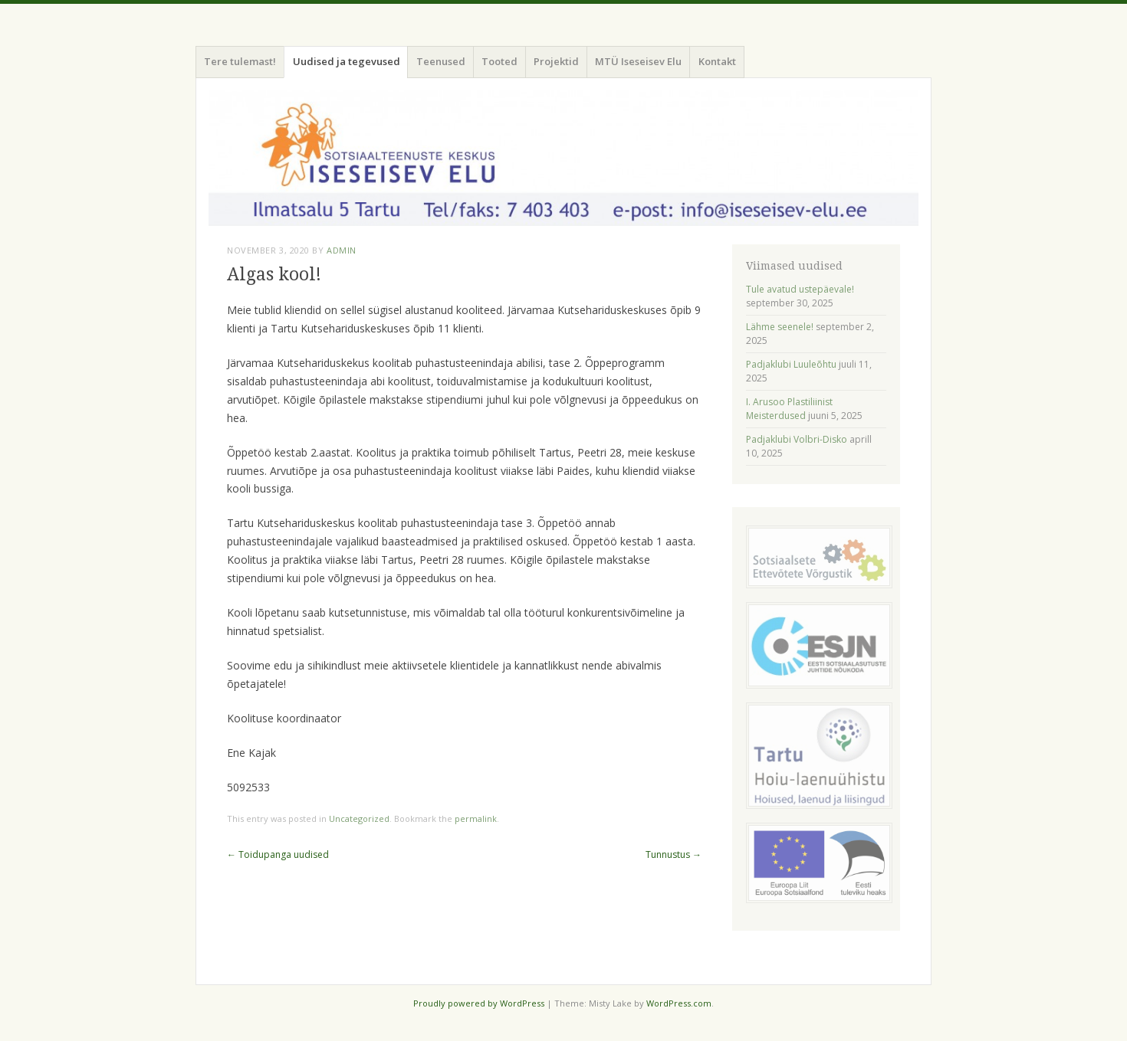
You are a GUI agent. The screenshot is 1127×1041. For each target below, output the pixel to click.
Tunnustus (674, 854)
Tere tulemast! (240, 61)
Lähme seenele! (779, 326)
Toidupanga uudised (278, 854)
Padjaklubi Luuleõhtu (791, 364)
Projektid (556, 61)
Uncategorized (359, 818)
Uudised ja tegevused (346, 61)
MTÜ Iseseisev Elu (638, 61)
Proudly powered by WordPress (478, 1003)
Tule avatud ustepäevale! (800, 289)
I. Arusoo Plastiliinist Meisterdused (789, 408)
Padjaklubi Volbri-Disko (796, 439)
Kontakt (717, 61)
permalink (476, 818)
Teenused (440, 61)
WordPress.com (678, 1003)
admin (341, 250)
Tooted (499, 61)
